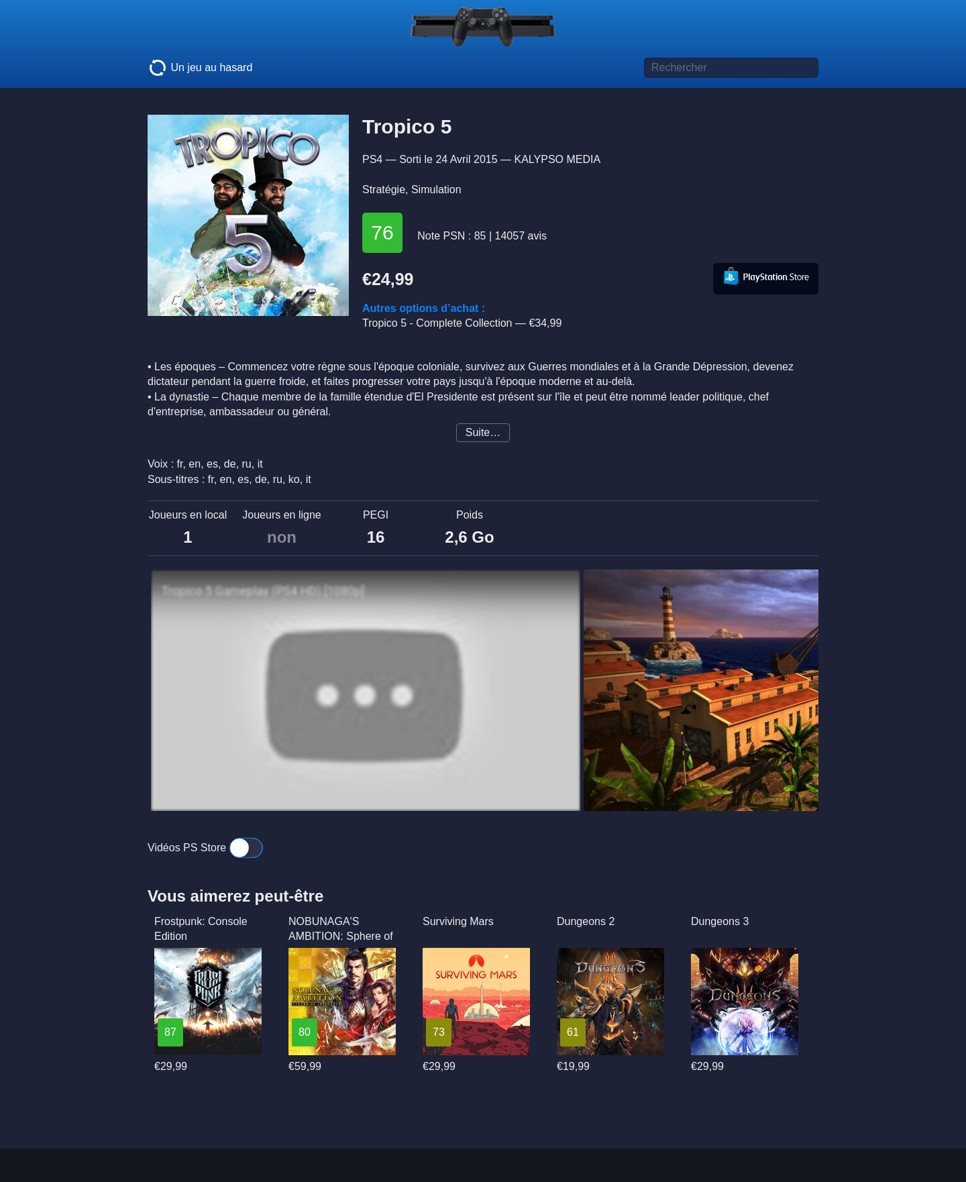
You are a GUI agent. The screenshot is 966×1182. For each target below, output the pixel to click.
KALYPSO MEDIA (557, 159)
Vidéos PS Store (205, 847)
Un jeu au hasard (200, 68)
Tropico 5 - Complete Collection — (461, 323)
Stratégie (383, 189)
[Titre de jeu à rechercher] (731, 68)
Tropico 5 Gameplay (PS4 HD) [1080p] (263, 591)
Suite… (483, 432)
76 (382, 232)
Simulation (436, 189)
